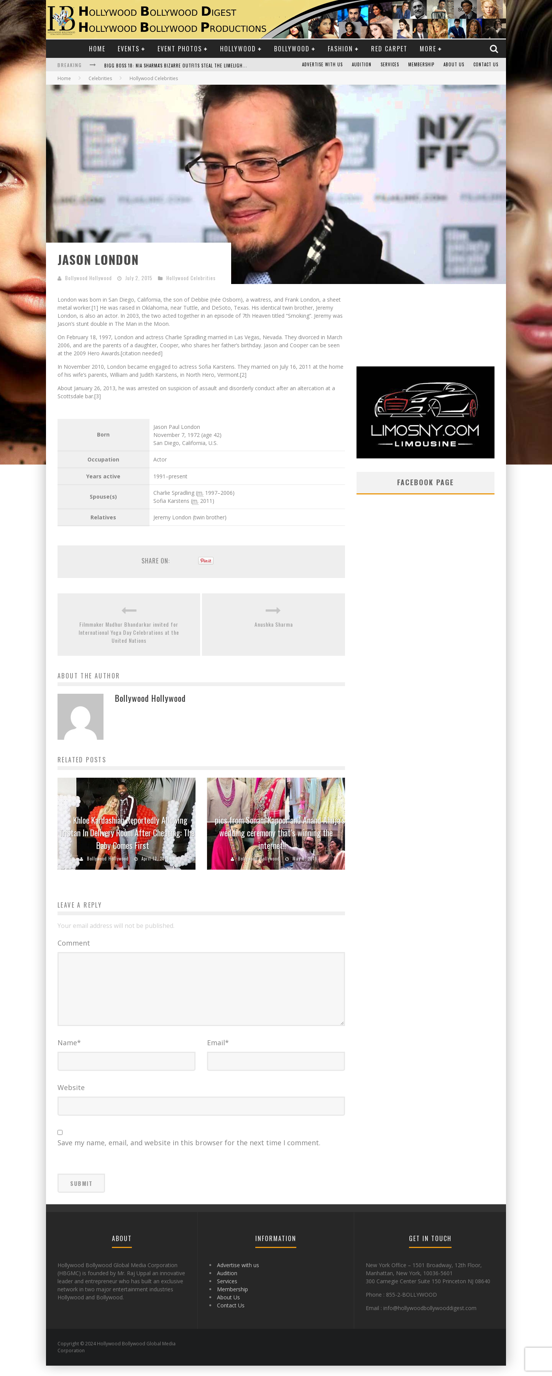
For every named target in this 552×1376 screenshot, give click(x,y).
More (428, 48)
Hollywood (238, 48)
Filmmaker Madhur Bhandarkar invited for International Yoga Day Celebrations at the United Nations (129, 632)
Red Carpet (389, 48)
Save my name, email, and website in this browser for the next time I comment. (189, 1153)
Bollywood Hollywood (88, 278)
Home (97, 48)
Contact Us (485, 65)
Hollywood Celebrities (191, 278)
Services (390, 65)
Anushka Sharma (274, 624)
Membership (421, 65)
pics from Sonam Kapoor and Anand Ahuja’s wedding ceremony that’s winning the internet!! (280, 832)
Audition (361, 65)
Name (69, 1052)
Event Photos (180, 48)
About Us (454, 65)
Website (71, 1097)
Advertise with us (322, 65)
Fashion (340, 48)
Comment (74, 942)
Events (129, 48)
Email (218, 1052)
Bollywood (292, 48)
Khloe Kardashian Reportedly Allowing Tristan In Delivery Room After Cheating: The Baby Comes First (126, 832)
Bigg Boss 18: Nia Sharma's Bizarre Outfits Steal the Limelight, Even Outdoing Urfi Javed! (205, 65)
